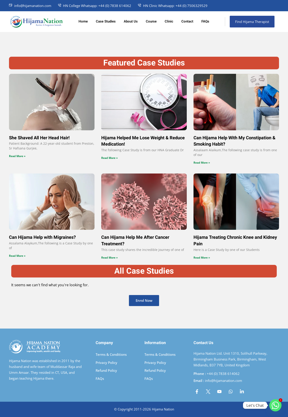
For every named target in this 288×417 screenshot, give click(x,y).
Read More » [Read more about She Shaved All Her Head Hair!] (17, 156)
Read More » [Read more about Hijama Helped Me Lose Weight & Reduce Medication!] (109, 158)
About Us (131, 21)
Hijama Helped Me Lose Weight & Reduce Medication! (143, 141)
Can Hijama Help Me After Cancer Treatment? (135, 240)
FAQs (205, 21)
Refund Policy (106, 370)
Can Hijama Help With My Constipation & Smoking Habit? (234, 141)
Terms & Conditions (111, 354)
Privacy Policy (106, 362)
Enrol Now (144, 300)
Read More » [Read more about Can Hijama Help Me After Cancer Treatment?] (109, 257)
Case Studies (106, 21)
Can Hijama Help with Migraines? (42, 237)
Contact (187, 21)
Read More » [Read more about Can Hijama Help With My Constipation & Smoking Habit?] (202, 163)
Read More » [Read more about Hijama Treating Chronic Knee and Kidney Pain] (202, 257)
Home (83, 21)
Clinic (169, 21)
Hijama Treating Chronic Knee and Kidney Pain (235, 240)
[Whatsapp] (275, 405)
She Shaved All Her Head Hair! (39, 138)
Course (151, 21)
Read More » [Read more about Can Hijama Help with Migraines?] (17, 256)
